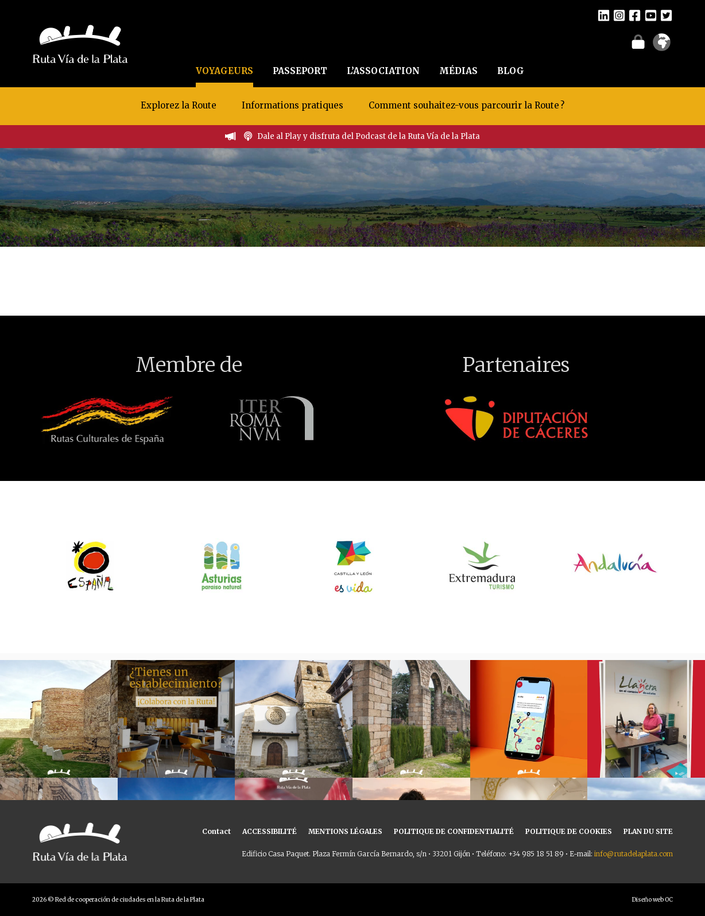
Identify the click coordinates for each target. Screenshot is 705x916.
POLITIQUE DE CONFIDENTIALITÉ (454, 831)
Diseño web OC (652, 899)
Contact (216, 831)
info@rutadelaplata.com (633, 853)
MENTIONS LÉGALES (345, 831)
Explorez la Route (178, 105)
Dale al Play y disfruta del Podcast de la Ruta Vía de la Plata (368, 136)
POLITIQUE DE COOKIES (568, 831)
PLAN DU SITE (648, 831)
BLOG (510, 70)
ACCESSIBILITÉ (269, 831)
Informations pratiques (294, 105)
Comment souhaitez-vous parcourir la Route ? (466, 105)
